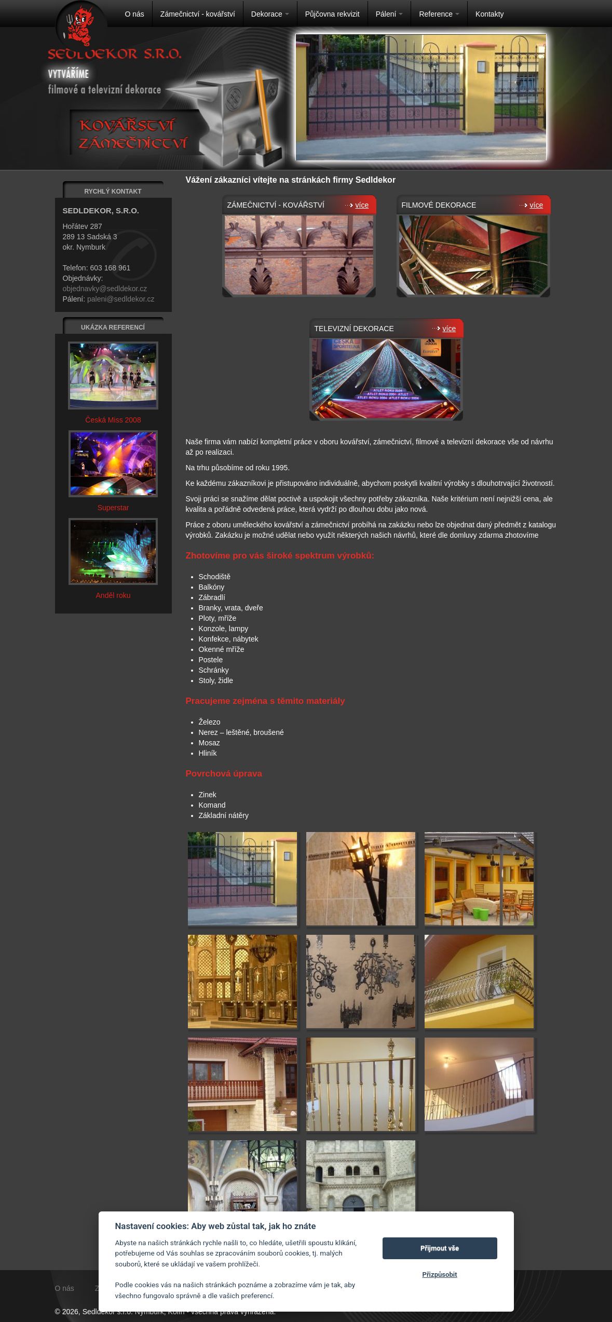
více (358, 205)
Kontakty (489, 14)
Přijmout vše (439, 1248)
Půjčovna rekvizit (332, 14)
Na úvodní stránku (81, 26)
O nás (134, 14)
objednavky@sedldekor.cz (105, 288)
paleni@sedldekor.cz (120, 299)
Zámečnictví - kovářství (197, 14)
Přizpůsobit (439, 1274)
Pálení (389, 14)
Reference (439, 14)
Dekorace (270, 14)
